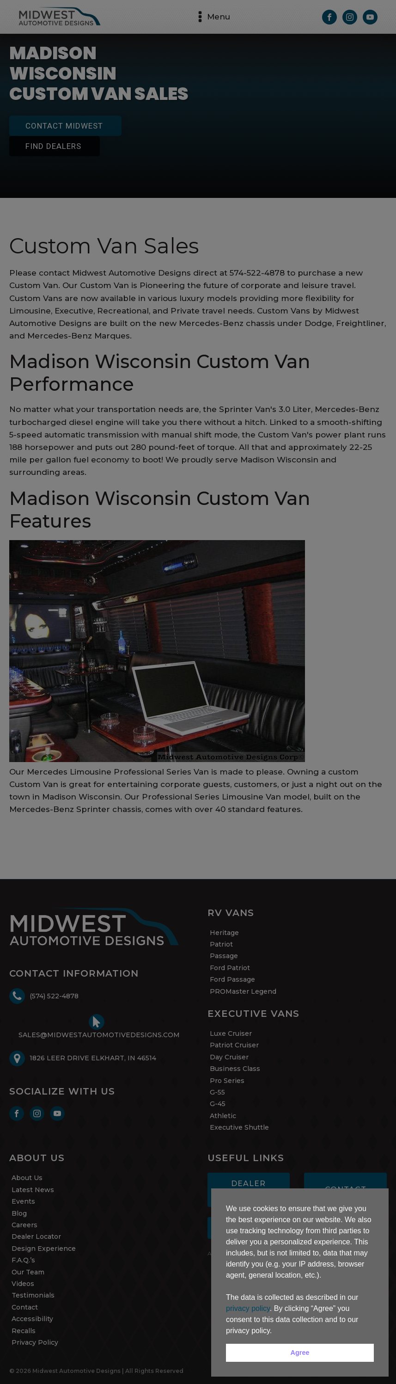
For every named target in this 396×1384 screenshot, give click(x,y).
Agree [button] (300, 1352)
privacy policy (248, 1308)
